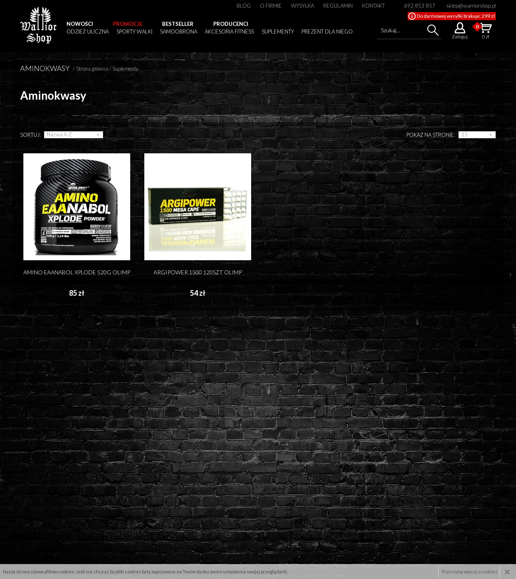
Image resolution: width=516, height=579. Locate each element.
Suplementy (278, 31)
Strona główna (92, 68)
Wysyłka (302, 5)
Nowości (80, 24)
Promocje (127, 24)
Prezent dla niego (327, 31)
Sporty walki (134, 31)
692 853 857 (419, 5)
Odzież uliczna (88, 31)
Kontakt (373, 5)
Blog (244, 5)
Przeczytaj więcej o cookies (469, 571)
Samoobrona (178, 31)
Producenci (230, 24)
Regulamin (338, 5)
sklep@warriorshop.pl (471, 5)
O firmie (271, 5)
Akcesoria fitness (229, 31)
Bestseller (178, 24)
